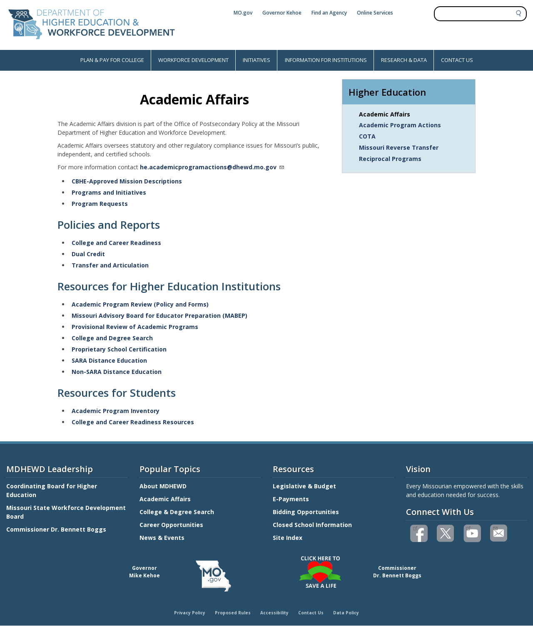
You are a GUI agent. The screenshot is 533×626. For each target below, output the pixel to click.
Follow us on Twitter (446, 533)
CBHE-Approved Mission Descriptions (127, 181)
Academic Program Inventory (115, 411)
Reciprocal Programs (390, 159)
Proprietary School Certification (119, 349)
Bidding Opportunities (307, 512)
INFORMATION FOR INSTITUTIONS (326, 60)
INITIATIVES (256, 60)
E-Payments (291, 499)
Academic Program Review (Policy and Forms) (140, 304)
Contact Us (311, 613)
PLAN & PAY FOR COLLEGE (112, 60)
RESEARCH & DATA (404, 60)
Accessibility (274, 613)
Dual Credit (88, 254)
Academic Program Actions (400, 125)
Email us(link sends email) (494, 527)
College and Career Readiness (116, 243)
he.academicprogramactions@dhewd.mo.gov (212, 167)
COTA (367, 136)
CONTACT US (457, 60)
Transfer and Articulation (110, 265)
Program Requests (100, 204)
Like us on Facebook (414, 527)
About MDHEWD (163, 486)
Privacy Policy (189, 613)
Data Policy (346, 613)
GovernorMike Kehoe (144, 571)
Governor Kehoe (281, 12)
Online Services (375, 12)
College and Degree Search (112, 338)
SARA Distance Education (109, 360)
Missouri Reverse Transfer (398, 147)
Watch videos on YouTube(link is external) (468, 527)
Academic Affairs (384, 114)
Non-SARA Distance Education (117, 372)
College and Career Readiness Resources (133, 422)
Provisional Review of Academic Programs (135, 327)
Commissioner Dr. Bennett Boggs (56, 529)
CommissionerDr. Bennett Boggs (397, 571)
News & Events (161, 538)
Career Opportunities (171, 525)
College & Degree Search (177, 512)
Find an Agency (329, 12)
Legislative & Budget (305, 486)
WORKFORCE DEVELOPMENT (193, 60)
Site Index (288, 538)
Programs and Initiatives (109, 192)
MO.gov (243, 12)
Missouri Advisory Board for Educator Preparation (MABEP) (159, 315)
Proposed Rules (233, 613)
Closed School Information (312, 525)
